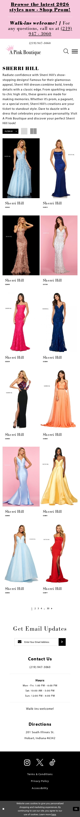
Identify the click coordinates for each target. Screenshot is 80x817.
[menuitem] (40, 44)
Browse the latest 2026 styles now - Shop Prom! (40, 7)
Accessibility (40, 788)
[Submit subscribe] (62, 642)
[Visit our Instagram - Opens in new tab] (27, 763)
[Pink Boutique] (23, 50)
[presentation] (21, 168)
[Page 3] (37, 608)
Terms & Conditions (40, 774)
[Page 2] (34, 608)
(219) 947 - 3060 (50, 31)
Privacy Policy (40, 781)
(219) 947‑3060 (40, 43)
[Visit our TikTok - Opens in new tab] (53, 763)
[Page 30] (49, 608)
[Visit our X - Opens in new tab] (40, 763)
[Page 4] (41, 608)
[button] (66, 51)
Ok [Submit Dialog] (76, 808)
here (53, 814)
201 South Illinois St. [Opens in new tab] (40, 732)
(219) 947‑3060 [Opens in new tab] (40, 667)
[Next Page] (54, 608)
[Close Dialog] (3, 809)
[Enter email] (36, 642)
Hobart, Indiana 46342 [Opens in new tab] (40, 738)
